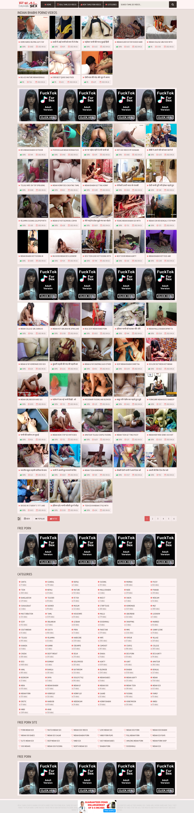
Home (47, 4)
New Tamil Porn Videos (91, 4)
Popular (40, 518)
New (27, 518)
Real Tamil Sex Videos (67, 4)
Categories (111, 4)
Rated (53, 518)
